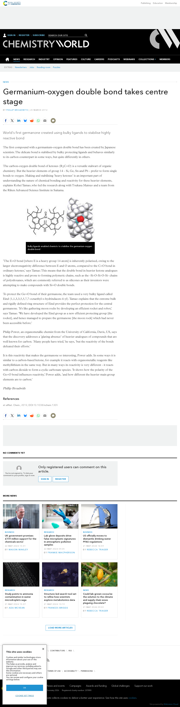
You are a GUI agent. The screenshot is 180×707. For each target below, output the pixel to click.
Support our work (143, 685)
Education (158, 3)
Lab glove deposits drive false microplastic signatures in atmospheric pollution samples (60, 540)
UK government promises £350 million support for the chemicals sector (20, 538)
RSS (70, 651)
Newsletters (21, 67)
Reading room (43, 67)
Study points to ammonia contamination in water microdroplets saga (19, 596)
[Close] (43, 649)
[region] (24, 674)
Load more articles (60, 627)
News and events (56, 685)
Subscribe (39, 35)
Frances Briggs (58, 608)
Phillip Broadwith (17, 110)
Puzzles (56, 67)
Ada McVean (17, 608)
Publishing (146, 3)
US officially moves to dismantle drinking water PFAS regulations (97, 538)
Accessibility (70, 671)
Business (9, 532)
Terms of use (54, 671)
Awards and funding (96, 685)
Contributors (57, 651)
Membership (171, 3)
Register (24, 35)
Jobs (31, 67)
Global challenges (120, 685)
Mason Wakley (18, 549)
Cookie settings (24, 696)
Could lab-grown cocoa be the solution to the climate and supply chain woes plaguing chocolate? (98, 598)
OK (24, 688)
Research (49, 532)
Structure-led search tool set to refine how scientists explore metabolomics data (60, 596)
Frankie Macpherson (61, 552)
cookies (132, 697)
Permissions (87, 671)
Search (86, 35)
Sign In (11, 35)
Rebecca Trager (97, 549)
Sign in (45, 479)
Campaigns (75, 685)
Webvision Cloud (171, 704)
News (6, 82)
